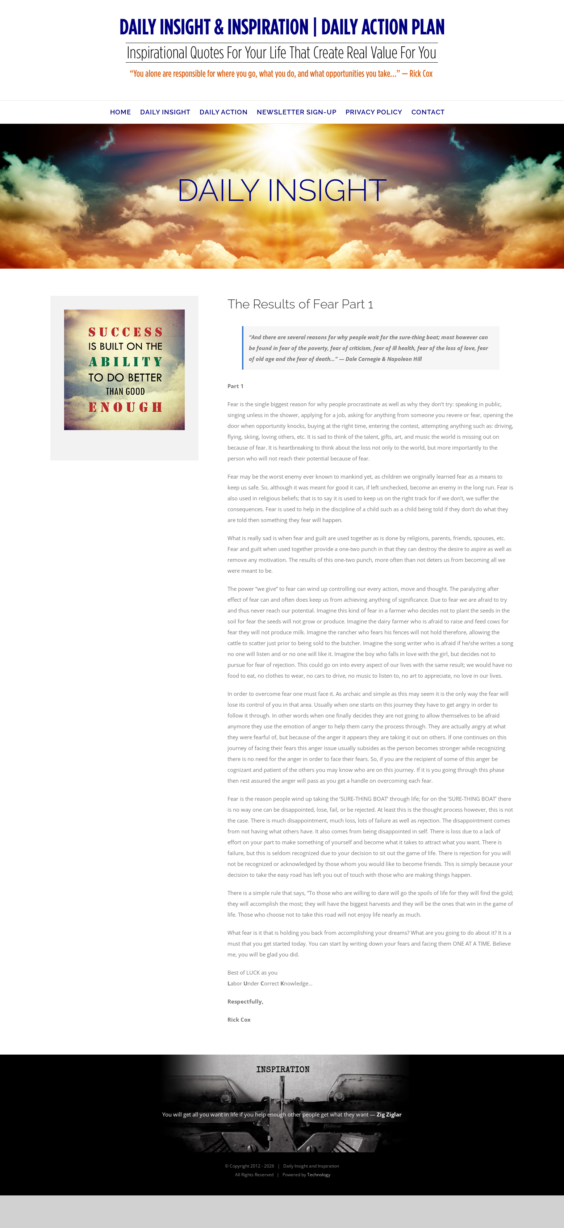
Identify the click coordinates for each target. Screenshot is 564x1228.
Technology (318, 1175)
